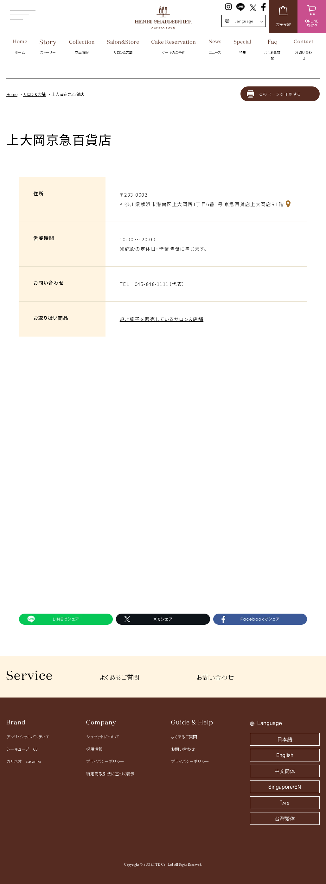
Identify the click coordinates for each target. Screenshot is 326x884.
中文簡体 (285, 771)
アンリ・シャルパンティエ (27, 737)
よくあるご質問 (119, 677)
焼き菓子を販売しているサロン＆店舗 (162, 319)
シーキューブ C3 (22, 749)
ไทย (284, 802)
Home (11, 94)
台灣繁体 (285, 818)
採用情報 (94, 749)
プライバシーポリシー (105, 761)
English (284, 755)
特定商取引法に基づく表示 (110, 774)
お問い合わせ (214, 677)
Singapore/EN (284, 787)
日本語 (284, 739)
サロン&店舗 (34, 94)
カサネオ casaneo (23, 761)
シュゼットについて (102, 737)
